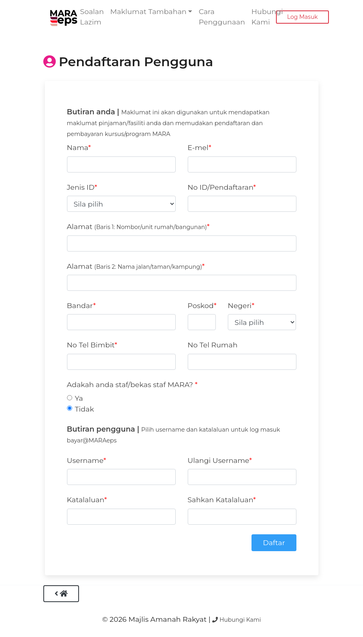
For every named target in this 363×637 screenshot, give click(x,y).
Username (85, 460)
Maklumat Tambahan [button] (148, 11)
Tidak (84, 409)
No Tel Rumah (213, 345)
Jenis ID (81, 187)
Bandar (80, 305)
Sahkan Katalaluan (220, 499)
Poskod (201, 305)
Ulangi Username (218, 460)
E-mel (198, 147)
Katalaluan (85, 499)
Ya (79, 398)
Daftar (274, 542)
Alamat (137, 226)
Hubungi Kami (267, 16)
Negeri (240, 305)
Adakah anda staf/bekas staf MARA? (131, 384)
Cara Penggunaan (222, 16)
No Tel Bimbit (91, 345)
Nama (77, 147)
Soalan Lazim (92, 16)
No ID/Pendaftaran (220, 187)
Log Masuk (302, 16)
